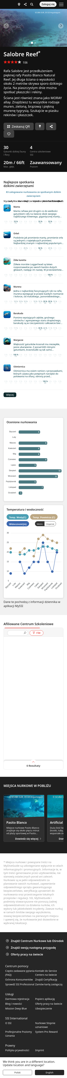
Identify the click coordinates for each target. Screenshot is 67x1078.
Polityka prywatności (17, 1050)
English (50, 1072)
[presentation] (16, 633)
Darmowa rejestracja (17, 999)
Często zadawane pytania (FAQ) (20, 972)
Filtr (36, 633)
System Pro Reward (46, 1031)
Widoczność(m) (17, 524)
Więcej (10, 394)
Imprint (39, 1050)
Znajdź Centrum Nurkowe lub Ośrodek (35, 941)
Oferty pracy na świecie (25, 954)
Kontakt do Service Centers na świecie (46, 972)
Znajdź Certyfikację (46, 979)
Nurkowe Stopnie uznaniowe (45, 1025)
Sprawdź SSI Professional (19, 984)
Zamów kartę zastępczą (48, 984)
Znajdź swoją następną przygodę (31, 948)
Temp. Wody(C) (17, 517)
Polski (17, 1072)
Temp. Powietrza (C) (44, 517)
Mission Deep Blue (16, 1008)
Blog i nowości (13, 1003)
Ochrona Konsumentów (19, 979)
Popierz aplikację (45, 999)
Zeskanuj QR (18, 126)
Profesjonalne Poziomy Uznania (18, 1033)
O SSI (8, 1023)
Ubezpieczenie (43, 1008)
